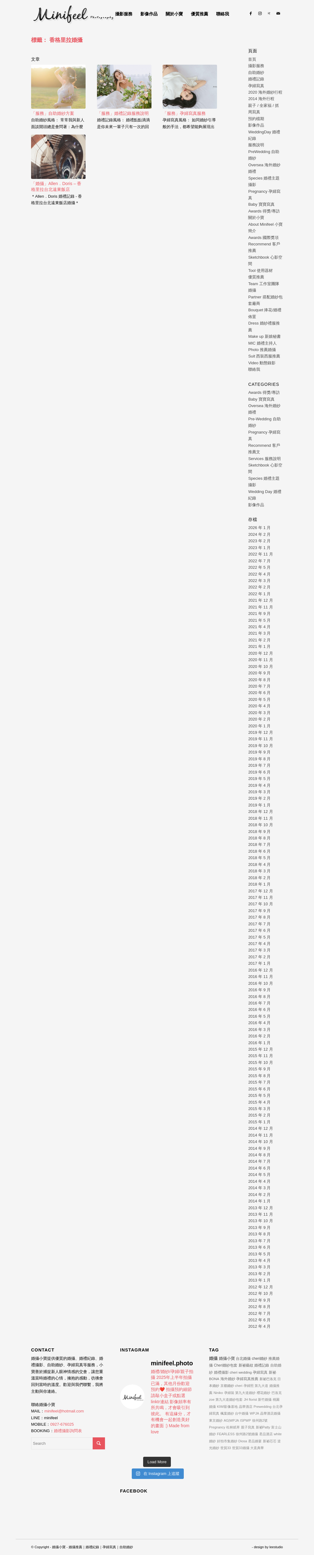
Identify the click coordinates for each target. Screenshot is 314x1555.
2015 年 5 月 (259, 1095)
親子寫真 (248, 1427)
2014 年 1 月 (259, 1201)
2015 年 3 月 (259, 1108)
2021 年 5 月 (259, 620)
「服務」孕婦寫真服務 (184, 113)
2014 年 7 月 (259, 1161)
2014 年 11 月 (260, 1135)
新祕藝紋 (246, 1365)
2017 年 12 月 (260, 891)
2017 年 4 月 (259, 943)
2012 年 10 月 (260, 1293)
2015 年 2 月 (259, 1115)
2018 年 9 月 (259, 831)
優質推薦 (256, 277)
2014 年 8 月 (259, 1155)
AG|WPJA (231, 1420)
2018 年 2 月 (259, 877)
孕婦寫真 (256, 85)
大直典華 (257, 1448)
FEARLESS (226, 1434)
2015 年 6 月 (259, 1089)
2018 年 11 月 (260, 818)
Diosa (242, 1441)
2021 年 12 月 (260, 600)
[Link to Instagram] (259, 13)
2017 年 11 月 (260, 897)
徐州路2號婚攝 (247, 1434)
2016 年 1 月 (259, 1042)
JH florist (250, 1399)
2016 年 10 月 (260, 983)
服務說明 (256, 145)
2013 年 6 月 (259, 1247)
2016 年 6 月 (259, 1009)
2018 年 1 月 (259, 884)
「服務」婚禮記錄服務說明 (123, 113)
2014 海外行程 (261, 98)
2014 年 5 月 (259, 1174)
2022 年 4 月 (259, 574)
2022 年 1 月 (259, 594)
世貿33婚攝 (240, 1448)
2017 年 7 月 (259, 924)
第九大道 (261, 1385)
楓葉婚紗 (227, 1413)
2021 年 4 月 (259, 626)
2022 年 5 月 (259, 567)
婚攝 (213, 1358)
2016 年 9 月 (259, 990)
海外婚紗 (227, 1379)
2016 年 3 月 (259, 1029)
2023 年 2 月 (259, 541)
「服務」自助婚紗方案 (52, 113)
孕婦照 (249, 1385)
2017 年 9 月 (259, 910)
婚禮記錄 (256, 79)
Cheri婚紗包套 (225, 1365)
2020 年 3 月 (259, 712)
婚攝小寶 (227, 1358)
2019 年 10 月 (260, 745)
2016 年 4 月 (259, 1022)
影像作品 (256, 125)
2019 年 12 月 (260, 732)
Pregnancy (217, 1427)
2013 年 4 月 (259, 1260)
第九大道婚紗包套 (229, 1399)
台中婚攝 (241, 1413)
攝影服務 (256, 65)
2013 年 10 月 (260, 1220)
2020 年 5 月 (259, 699)
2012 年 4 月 (259, 1326)
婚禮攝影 (221, 1372)
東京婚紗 (216, 1420)
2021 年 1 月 (259, 646)
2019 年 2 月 (259, 798)
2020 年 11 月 (260, 659)
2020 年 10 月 (260, 666)
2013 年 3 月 (259, 1267)
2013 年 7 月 (259, 1240)
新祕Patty (263, 1427)
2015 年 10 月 (260, 1062)
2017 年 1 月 (259, 963)
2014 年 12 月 (260, 1128)
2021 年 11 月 (260, 607)
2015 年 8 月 (259, 1075)
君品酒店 (266, 1434)
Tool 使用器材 (260, 270)
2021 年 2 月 (259, 640)
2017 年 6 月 (259, 930)
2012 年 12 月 (260, 1287)
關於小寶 (256, 217)
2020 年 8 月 (259, 679)
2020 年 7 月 (259, 686)
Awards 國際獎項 (263, 237)
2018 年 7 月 (259, 844)
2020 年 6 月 (259, 692)
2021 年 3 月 (259, 633)
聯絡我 (254, 369)
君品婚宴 (255, 1441)
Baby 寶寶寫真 (261, 204)
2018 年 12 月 (260, 811)
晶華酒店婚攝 (270, 1413)
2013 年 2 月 (259, 1273)
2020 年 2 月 (259, 719)
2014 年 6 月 (259, 1168)
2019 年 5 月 (259, 778)
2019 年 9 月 (259, 752)
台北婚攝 (243, 1358)
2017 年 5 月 (259, 937)
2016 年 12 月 (260, 970)
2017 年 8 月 (259, 917)
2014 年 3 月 (259, 1187)
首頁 (252, 59)
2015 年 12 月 (260, 1049)
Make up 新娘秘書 (264, 336)
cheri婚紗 (259, 1358)
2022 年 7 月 (259, 561)
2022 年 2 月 (259, 587)
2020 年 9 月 (259, 673)
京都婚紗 (227, 1385)
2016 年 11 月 (260, 976)
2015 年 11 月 (260, 1055)
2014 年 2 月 (259, 1194)
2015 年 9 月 (259, 1069)
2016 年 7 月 (259, 1003)
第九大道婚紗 (245, 1393)
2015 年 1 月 (259, 1122)
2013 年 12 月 (260, 1208)
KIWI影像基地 (227, 1406)
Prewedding (263, 1406)
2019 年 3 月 (259, 792)
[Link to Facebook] (250, 13)
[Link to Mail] (278, 13)
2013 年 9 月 (259, 1227)
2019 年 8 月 (259, 759)
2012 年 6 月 (259, 1320)
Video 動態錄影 (262, 363)
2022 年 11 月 (260, 554)
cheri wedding (241, 1372)
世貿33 (225, 1448)
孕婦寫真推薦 (247, 1379)
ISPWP (245, 1420)
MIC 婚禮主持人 (262, 343)
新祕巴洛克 (268, 1379)
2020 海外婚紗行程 (265, 92)
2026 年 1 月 (259, 527)
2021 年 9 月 (259, 613)
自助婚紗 (256, 72)
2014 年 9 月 (259, 1148)
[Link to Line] (269, 13)
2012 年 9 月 (259, 1300)
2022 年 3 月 (259, 580)
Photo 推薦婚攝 (262, 349)
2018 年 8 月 (259, 838)
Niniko (218, 1393)
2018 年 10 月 (260, 824)
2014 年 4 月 (259, 1181)
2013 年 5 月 (259, 1254)
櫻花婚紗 (263, 1393)
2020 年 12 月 (260, 653)
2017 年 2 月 (259, 957)
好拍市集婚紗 (227, 1441)
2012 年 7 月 (259, 1313)
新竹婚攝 (265, 1399)
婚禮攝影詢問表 (68, 1430)
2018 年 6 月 (259, 851)
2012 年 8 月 (259, 1306)
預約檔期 (256, 118)
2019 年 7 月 (259, 765)
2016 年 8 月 (259, 996)
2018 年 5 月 (259, 857)
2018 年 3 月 (259, 871)
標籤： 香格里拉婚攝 (57, 40)
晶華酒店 (245, 1406)
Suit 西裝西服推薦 (264, 356)
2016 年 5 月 (259, 1016)
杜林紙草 (233, 1427)
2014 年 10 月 (260, 1141)
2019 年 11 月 (260, 739)
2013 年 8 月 (259, 1234)
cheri (238, 1385)
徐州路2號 (260, 1420)
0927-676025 (62, 1424)
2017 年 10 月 (260, 904)
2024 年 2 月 (259, 534)
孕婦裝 (229, 1393)
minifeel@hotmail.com (64, 1411)
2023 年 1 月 (259, 547)
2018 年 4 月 (259, 864)
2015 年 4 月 (259, 1102)
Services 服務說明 (264, 458)
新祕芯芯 (269, 1441)
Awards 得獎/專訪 (264, 211)
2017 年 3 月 (259, 950)
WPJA (254, 1413)
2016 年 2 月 (259, 1036)
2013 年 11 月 (260, 1214)
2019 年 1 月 (259, 805)
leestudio (276, 1547)
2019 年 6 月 (259, 772)
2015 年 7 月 (259, 1082)
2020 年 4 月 (259, 706)
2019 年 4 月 (259, 785)
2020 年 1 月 (259, 726)
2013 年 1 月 (259, 1280)
